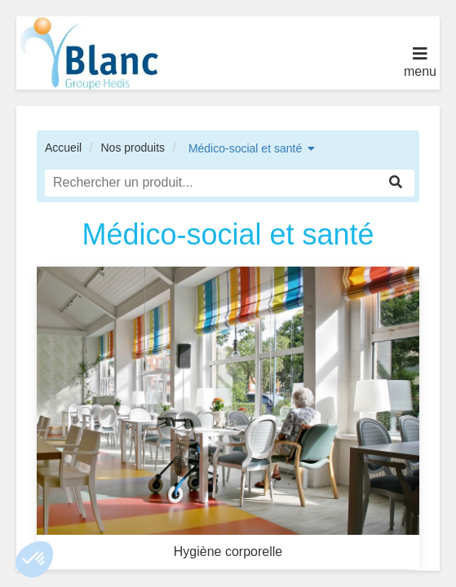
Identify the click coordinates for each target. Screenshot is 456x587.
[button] (34, 559)
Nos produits (132, 147)
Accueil (63, 147)
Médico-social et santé (245, 148)
